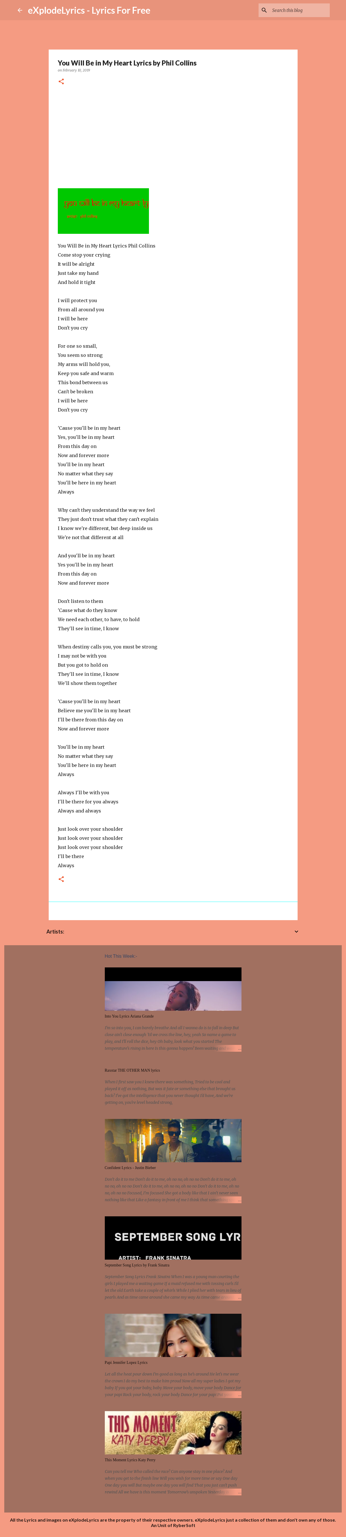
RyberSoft (184, 1525)
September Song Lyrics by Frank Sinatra (137, 1265)
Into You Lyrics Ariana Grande (129, 1016)
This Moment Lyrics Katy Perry (130, 1460)
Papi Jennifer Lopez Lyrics (126, 1362)
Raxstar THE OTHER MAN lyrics (132, 1070)
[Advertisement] (173, 135)
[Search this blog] (300, 10)
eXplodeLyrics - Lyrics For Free (89, 10)
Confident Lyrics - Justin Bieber (130, 1168)
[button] (61, 82)
